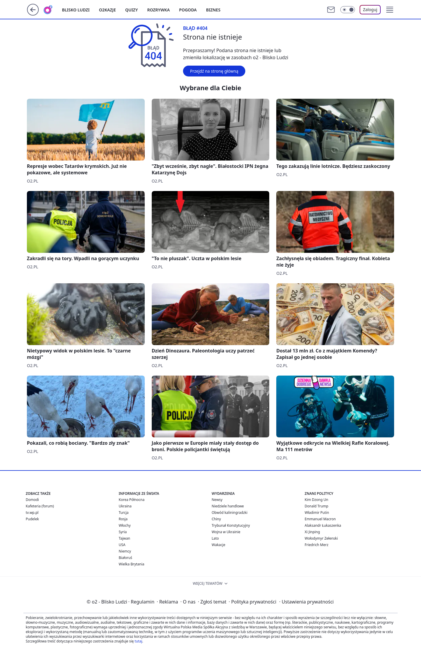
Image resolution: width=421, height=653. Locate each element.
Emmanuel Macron (320, 518)
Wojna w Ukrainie (226, 531)
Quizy (131, 10)
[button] (389, 9)
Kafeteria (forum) (40, 506)
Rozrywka (158, 10)
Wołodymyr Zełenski (321, 538)
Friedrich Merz (316, 544)
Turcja (124, 512)
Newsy (217, 499)
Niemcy (125, 551)
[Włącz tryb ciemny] (347, 9)
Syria (123, 531)
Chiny (216, 518)
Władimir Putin (317, 512)
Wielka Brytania (131, 564)
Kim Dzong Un (316, 499)
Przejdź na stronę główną (214, 71)
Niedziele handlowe (228, 506)
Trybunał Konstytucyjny (231, 525)
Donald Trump (316, 506)
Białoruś (125, 557)
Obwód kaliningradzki (229, 512)
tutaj (138, 641)
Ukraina (125, 506)
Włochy (125, 525)
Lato (215, 538)
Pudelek (32, 518)
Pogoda (188, 10)
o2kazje (107, 10)
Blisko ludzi (76, 10)
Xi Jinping (312, 531)
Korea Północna (131, 499)
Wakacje (218, 544)
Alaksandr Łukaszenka (323, 525)
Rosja (123, 518)
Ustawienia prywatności (306, 602)
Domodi (32, 499)
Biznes (213, 10)
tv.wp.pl (32, 512)
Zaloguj (370, 9)
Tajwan (124, 538)
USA (122, 544)
